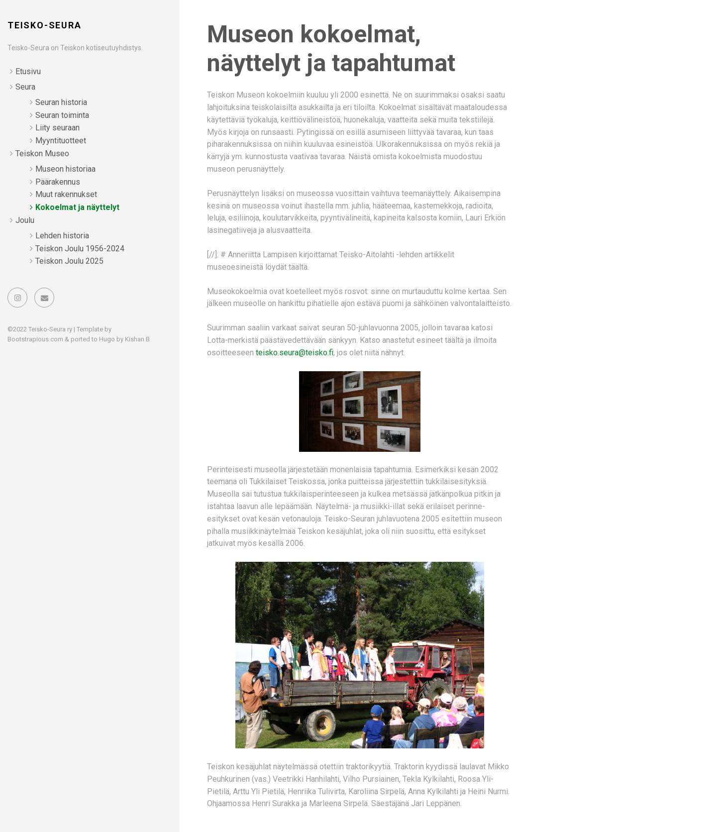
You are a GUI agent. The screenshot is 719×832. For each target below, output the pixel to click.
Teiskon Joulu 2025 (69, 261)
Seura (25, 87)
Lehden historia (62, 235)
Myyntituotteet (60, 140)
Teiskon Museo (42, 153)
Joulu (24, 220)
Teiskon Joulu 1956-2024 (79, 248)
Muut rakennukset (66, 194)
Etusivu (28, 71)
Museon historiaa (65, 169)
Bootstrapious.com (35, 339)
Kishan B (137, 339)
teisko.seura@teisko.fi (294, 352)
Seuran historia (61, 102)
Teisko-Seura (44, 25)
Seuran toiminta (62, 115)
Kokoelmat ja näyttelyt (77, 207)
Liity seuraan (57, 127)
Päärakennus (57, 182)
